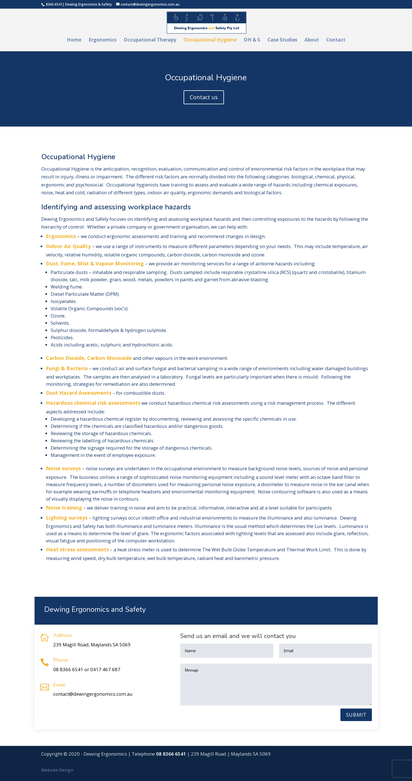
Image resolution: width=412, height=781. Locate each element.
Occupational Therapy (150, 40)
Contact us (204, 97)
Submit (356, 714)
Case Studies (282, 40)
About (311, 40)
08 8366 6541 (171, 754)
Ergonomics (102, 40)
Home (74, 40)
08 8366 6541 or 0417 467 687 (86, 669)
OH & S (252, 40)
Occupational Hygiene (210, 40)
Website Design (57, 770)
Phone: (61, 660)
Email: (59, 684)
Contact (335, 40)
